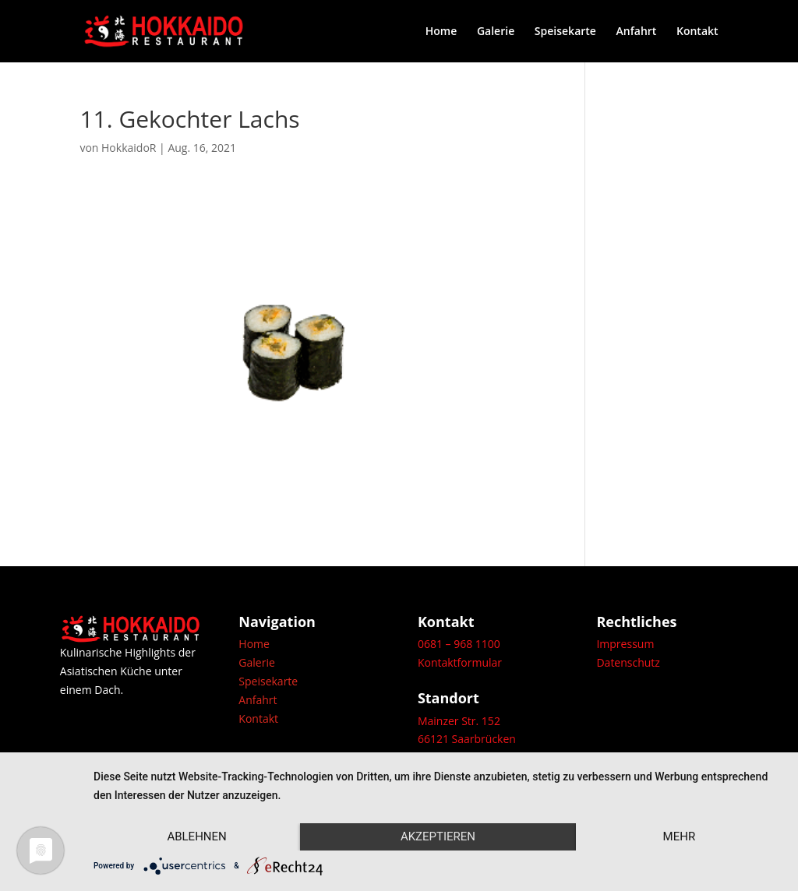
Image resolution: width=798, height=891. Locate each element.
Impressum (625, 643)
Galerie (495, 32)
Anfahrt (636, 32)
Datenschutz (627, 662)
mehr (679, 836)
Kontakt (697, 32)
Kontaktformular (460, 662)
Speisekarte (565, 32)
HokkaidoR (128, 147)
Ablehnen (196, 836)
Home (441, 32)
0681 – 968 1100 (459, 643)
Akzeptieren (438, 836)
